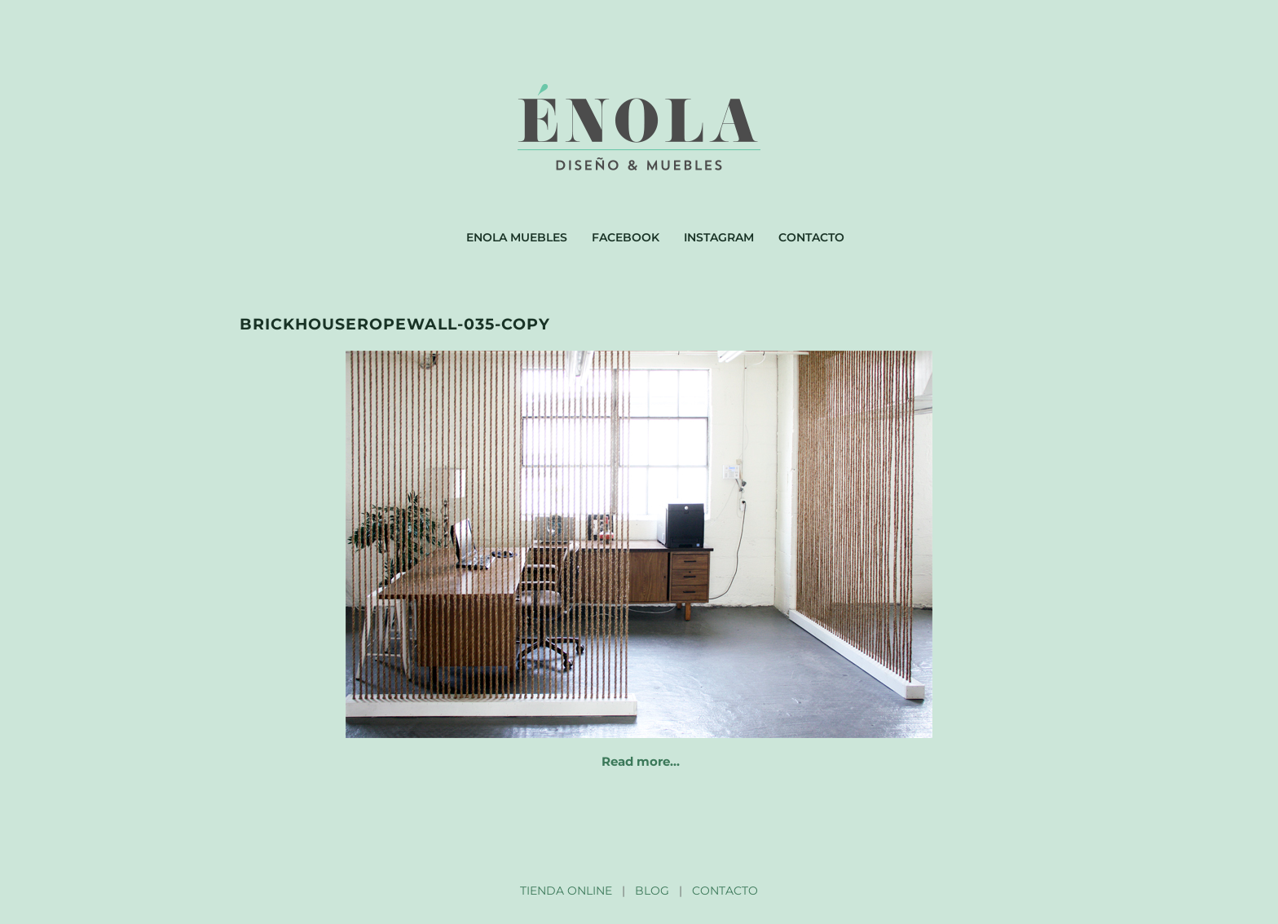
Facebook (625, 237)
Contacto (811, 237)
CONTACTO (725, 890)
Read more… (641, 761)
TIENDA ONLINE (566, 890)
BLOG (652, 890)
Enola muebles (516, 237)
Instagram (719, 237)
